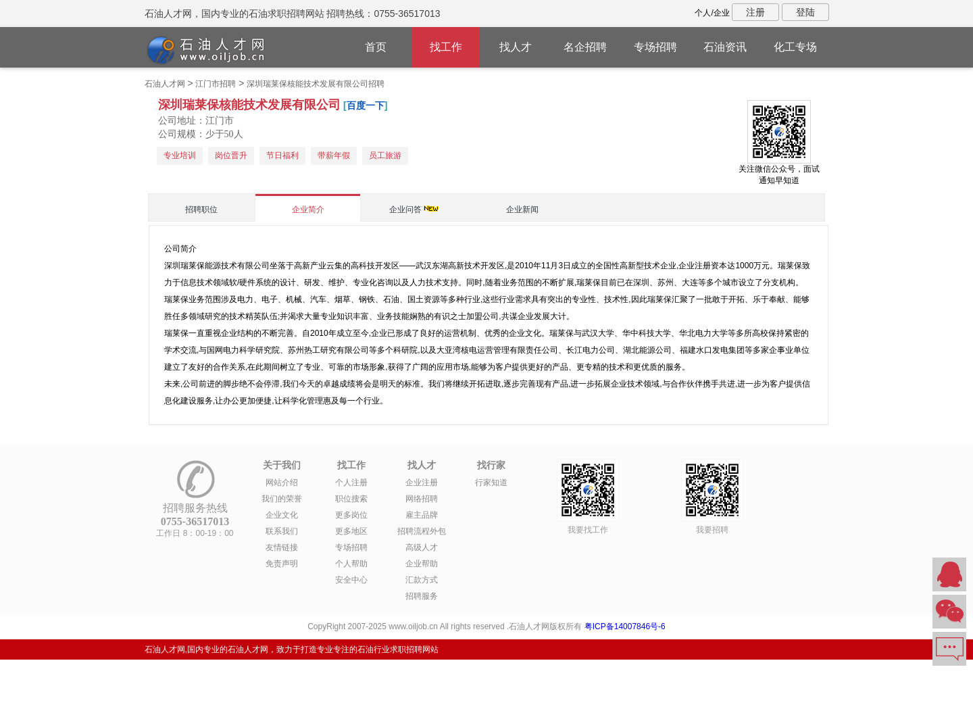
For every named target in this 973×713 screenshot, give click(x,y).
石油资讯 (725, 47)
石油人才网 (165, 84)
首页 (375, 47)
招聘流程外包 (421, 531)
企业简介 (308, 209)
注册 (755, 12)
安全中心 (351, 580)
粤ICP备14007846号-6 (625, 626)
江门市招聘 (215, 84)
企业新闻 (522, 209)
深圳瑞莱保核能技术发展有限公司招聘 (315, 84)
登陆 (805, 12)
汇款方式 (421, 580)
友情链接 (282, 547)
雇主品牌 (421, 515)
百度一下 (365, 105)
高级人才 (421, 547)
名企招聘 (585, 47)
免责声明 (282, 563)
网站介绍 (282, 482)
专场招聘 (655, 47)
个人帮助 (351, 563)
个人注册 (351, 482)
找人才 (515, 47)
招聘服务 (421, 596)
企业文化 (282, 515)
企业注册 (421, 482)
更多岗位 (351, 515)
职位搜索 (351, 498)
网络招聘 (421, 498)
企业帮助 (421, 563)
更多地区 (351, 531)
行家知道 (491, 482)
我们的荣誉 (281, 498)
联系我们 (282, 531)
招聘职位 (201, 209)
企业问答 (405, 209)
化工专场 (795, 47)
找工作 (446, 47)
